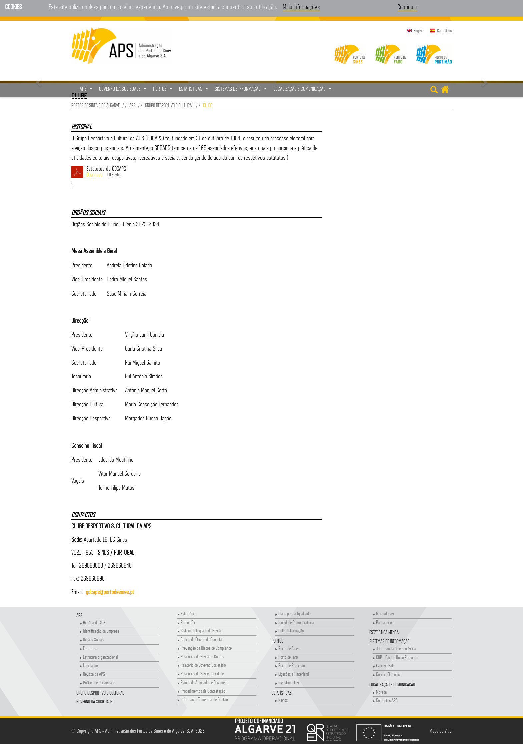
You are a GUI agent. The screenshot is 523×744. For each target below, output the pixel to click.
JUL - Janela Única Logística (394, 648)
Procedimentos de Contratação (201, 691)
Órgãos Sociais (92, 639)
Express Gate (384, 665)
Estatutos (88, 648)
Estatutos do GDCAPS (204, 172)
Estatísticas (282, 693)
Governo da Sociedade (94, 701)
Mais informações (301, 7)
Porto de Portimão (290, 665)
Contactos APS (385, 700)
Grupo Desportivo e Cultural (169, 105)
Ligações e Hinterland (292, 674)
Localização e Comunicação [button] (303, 91)
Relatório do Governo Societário (201, 665)
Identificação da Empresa (99, 631)
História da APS (92, 622)
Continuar (407, 7)
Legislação (89, 665)
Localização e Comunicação (392, 684)
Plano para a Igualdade (292, 613)
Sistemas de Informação (389, 641)
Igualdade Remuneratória (294, 622)
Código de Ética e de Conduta (199, 639)
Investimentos (287, 682)
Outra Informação (289, 630)
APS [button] (87, 91)
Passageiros (383, 622)
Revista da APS (92, 674)
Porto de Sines (287, 648)
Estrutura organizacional (99, 657)
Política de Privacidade (97, 682)
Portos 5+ (186, 622)
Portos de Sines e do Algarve (95, 105)
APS (132, 105)
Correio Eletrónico (387, 674)
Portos (277, 641)
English (418, 30)
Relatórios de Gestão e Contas (200, 656)
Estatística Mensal (384, 632)
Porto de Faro (286, 657)
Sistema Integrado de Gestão (199, 630)
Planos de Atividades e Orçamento (203, 682)
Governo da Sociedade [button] (123, 91)
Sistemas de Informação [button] (241, 91)
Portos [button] (163, 91)
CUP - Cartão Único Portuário (395, 657)
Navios (281, 700)
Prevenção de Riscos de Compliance (204, 648)
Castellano (444, 30)
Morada (380, 692)
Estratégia (186, 613)
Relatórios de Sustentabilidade (200, 673)
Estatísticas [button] (194, 91)
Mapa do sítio (440, 731)
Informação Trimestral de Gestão (202, 699)
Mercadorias (383, 613)
